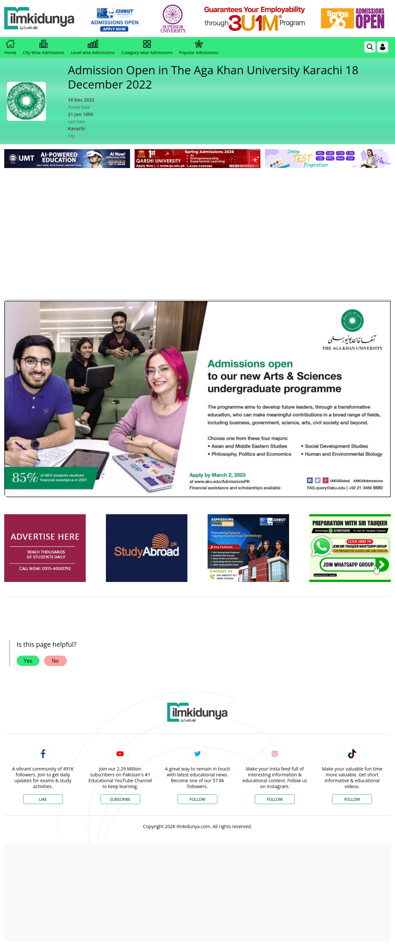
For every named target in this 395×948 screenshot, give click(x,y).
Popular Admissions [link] (198, 47)
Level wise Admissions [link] (93, 47)
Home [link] (10, 47)
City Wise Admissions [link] (43, 47)
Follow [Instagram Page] (275, 799)
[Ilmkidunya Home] (40, 18)
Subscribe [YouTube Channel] (120, 799)
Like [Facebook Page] (43, 799)
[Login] (382, 46)
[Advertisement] (197, 218)
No (55, 660)
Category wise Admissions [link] (146, 47)
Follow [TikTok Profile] (352, 799)
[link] (115, 19)
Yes (28, 660)
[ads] (45, 548)
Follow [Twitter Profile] (197, 799)
